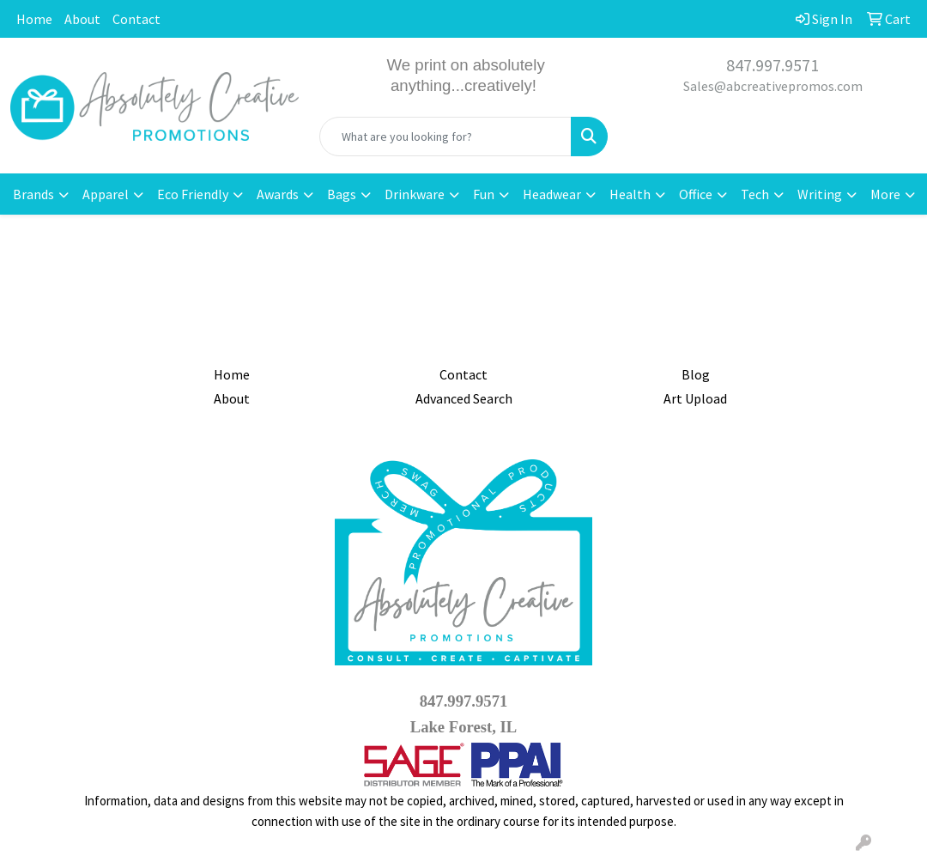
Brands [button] (33, 194)
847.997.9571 (772, 65)
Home (34, 18)
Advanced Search (463, 398)
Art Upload (695, 398)
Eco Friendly (192, 194)
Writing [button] (819, 194)
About (82, 18)
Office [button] (695, 194)
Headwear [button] (552, 194)
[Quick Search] (445, 136)
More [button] (885, 194)
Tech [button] (755, 194)
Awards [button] (278, 194)
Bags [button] (341, 194)
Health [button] (630, 194)
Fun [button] (483, 194)
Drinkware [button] (415, 194)
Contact (136, 18)
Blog (696, 374)
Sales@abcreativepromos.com (773, 85)
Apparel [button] (105, 194)
